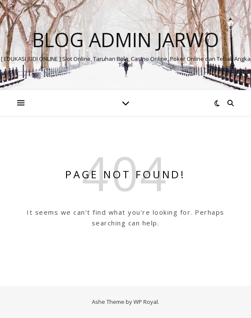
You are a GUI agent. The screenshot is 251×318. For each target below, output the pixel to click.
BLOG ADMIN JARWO (125, 39)
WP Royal (145, 302)
